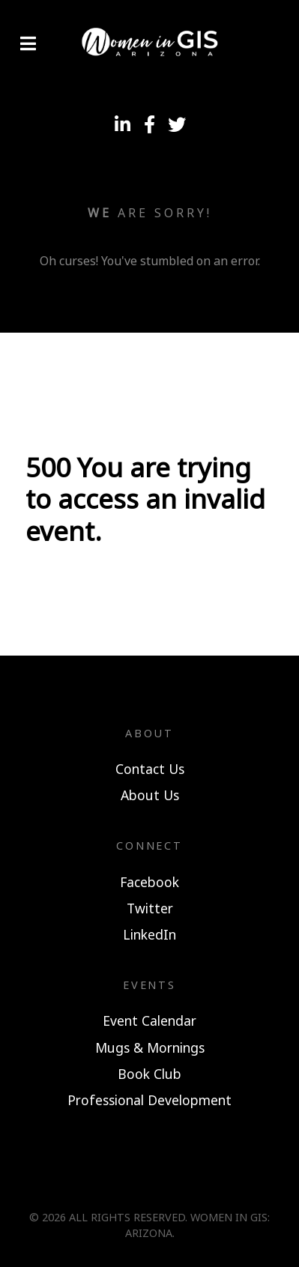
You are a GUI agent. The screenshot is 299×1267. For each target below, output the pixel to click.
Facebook (149, 882)
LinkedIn (149, 934)
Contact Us (149, 769)
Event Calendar (149, 1020)
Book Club (149, 1074)
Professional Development (149, 1100)
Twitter (150, 908)
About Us (150, 795)
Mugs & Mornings (150, 1047)
